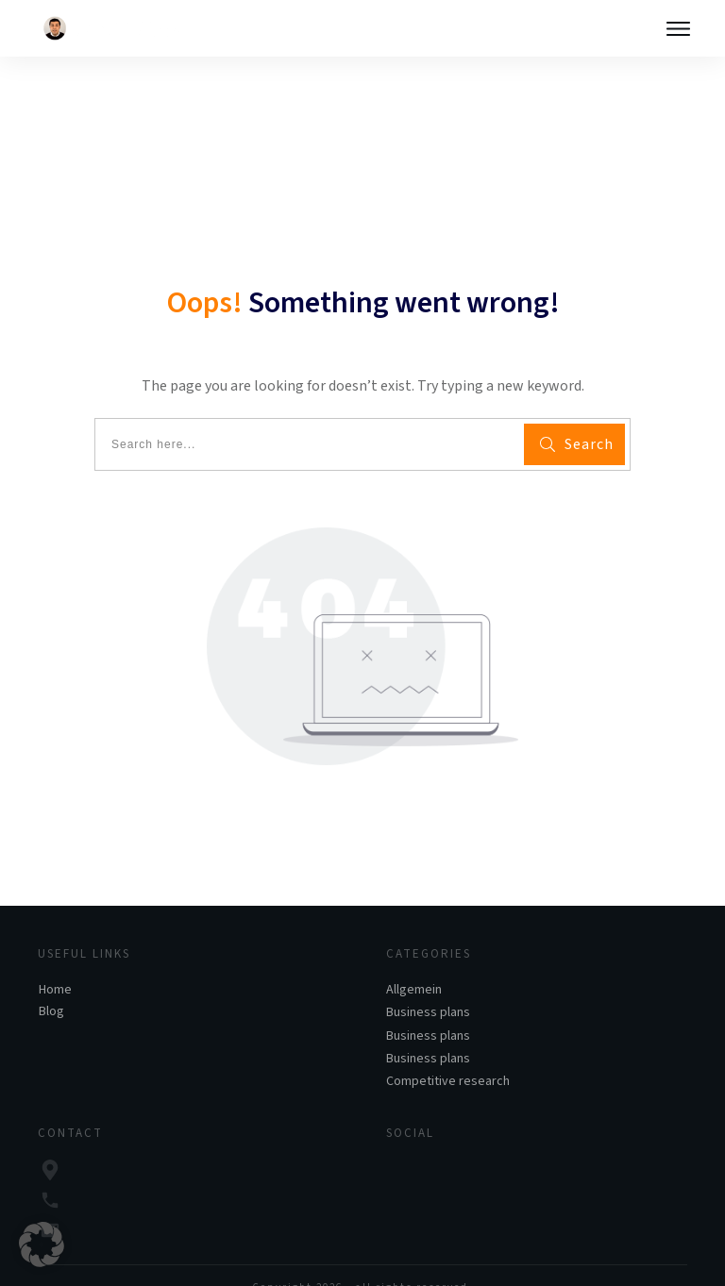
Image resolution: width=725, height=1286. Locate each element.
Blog (51, 981)
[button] (41, 1244)
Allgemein (414, 959)
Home (55, 959)
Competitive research (448, 1051)
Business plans (428, 982)
